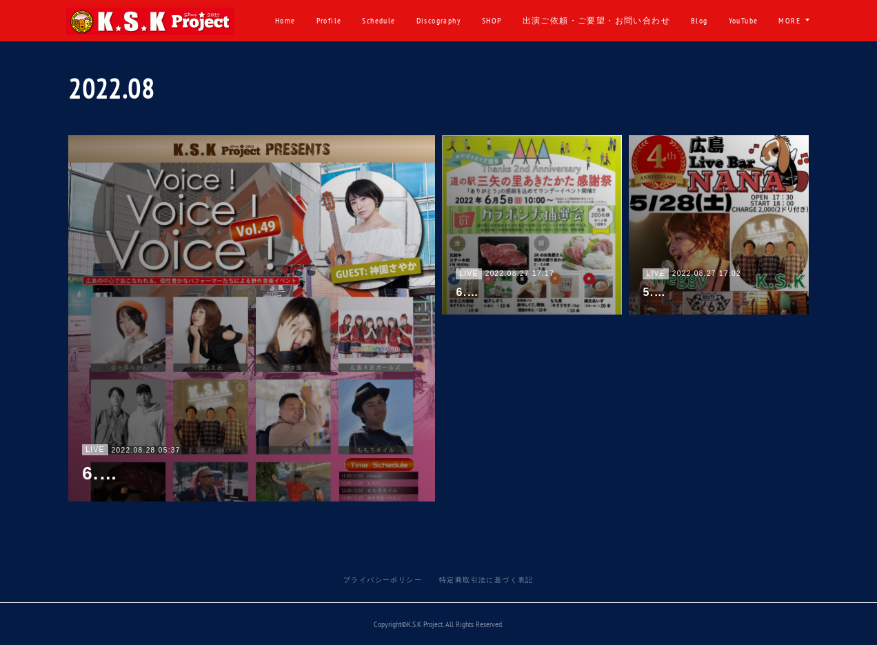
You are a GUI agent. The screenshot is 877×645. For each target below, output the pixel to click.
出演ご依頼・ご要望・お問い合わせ (646, 20)
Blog (749, 20)
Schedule (428, 20)
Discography (488, 20)
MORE (789, 20)
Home (335, 20)
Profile (379, 20)
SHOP (542, 20)
